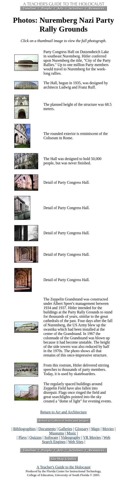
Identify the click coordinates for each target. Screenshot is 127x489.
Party (47, 52)
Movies (108, 429)
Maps (95, 429)
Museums (56, 433)
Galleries (65, 429)
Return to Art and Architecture (63, 412)
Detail (48, 182)
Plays (22, 437)
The (46, 104)
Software (51, 437)
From (47, 365)
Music (71, 433)
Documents (47, 429)
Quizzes (35, 437)
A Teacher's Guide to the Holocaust (63, 467)
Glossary (82, 429)
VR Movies (92, 437)
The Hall (50, 159)
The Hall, (50, 83)
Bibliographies (24, 429)
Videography (70, 437)
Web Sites (75, 442)
